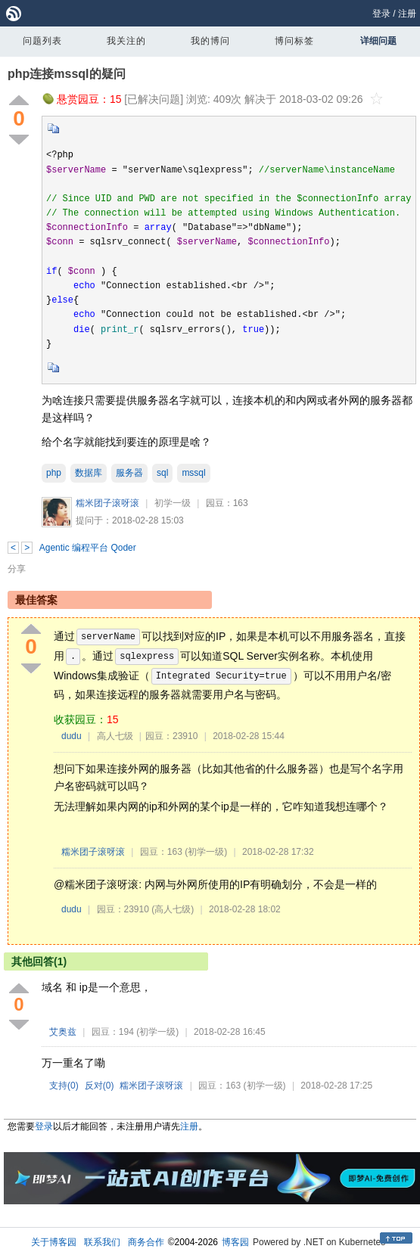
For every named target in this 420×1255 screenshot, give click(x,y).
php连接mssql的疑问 (67, 73)
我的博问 (210, 41)
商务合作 (146, 1242)
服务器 (129, 473)
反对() (99, 1085)
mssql (193, 473)
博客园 (235, 1242)
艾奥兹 (62, 1032)
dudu (71, 736)
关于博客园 (53, 1242)
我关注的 (126, 41)
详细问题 (378, 41)
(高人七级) (172, 909)
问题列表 (42, 41)
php (53, 473)
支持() (64, 1085)
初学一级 (172, 503)
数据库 (88, 473)
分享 (17, 569)
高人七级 (115, 736)
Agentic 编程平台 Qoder (87, 547)
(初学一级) (206, 852)
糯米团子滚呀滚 (107, 503)
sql (162, 473)
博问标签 (294, 41)
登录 (381, 13)
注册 (407, 13)
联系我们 (102, 1242)
